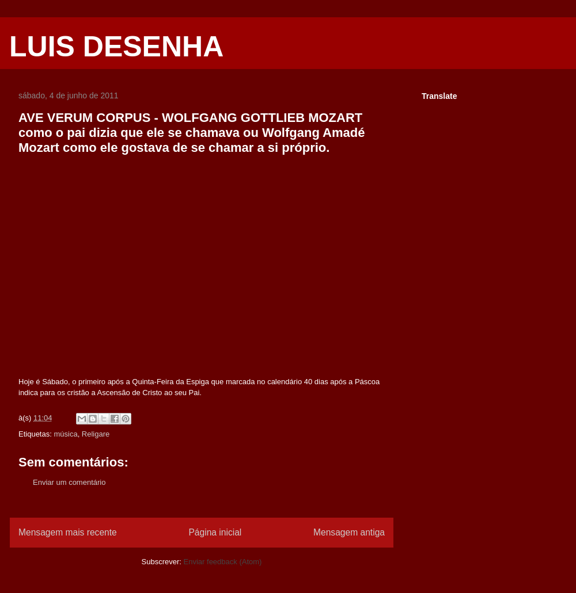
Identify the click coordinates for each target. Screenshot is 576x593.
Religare (95, 434)
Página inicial (214, 532)
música (65, 434)
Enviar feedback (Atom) (223, 561)
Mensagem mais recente (67, 532)
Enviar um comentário (69, 482)
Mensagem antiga (349, 532)
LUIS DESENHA (116, 46)
